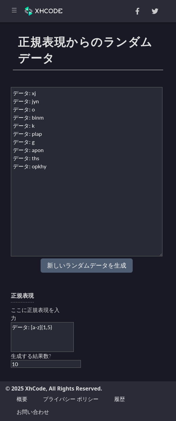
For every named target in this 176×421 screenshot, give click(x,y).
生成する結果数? (31, 356)
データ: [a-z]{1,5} (42, 337)
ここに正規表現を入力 (35, 314)
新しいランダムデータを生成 (86, 265)
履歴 (119, 399)
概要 (22, 399)
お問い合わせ (33, 412)
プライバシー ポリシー (70, 399)
